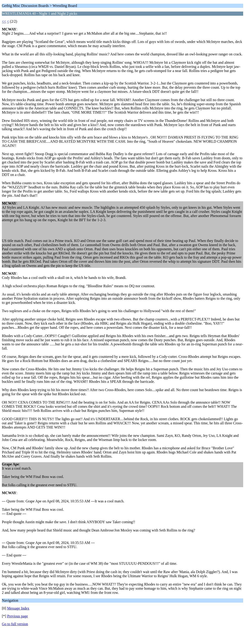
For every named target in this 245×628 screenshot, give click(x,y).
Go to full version (15, 624)
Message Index (18, 608)
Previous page (17, 616)
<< (4, 21)
